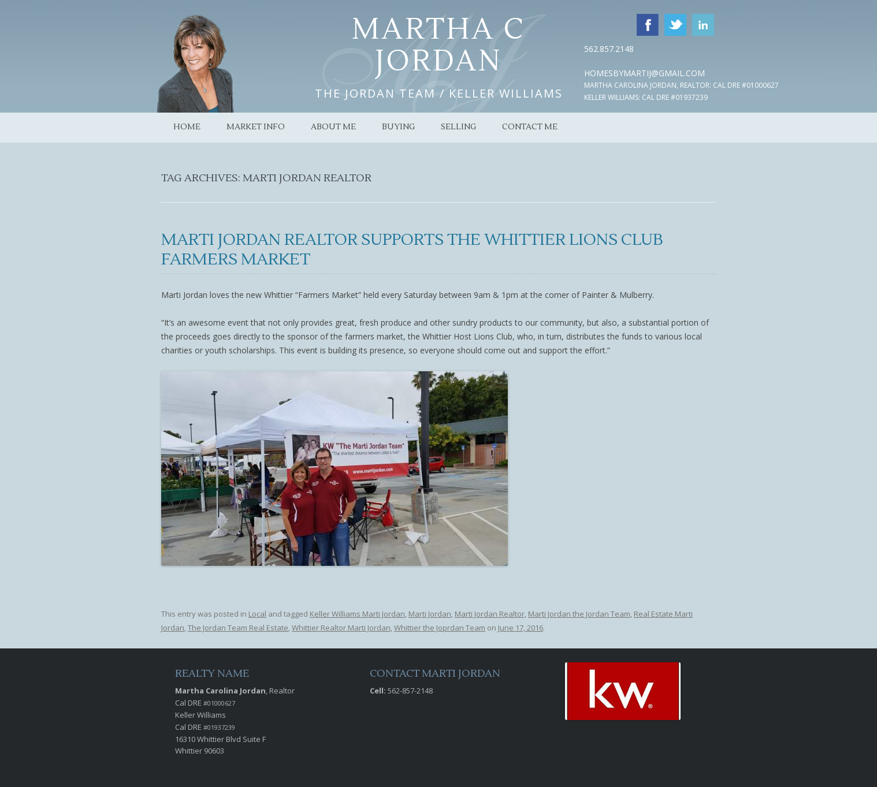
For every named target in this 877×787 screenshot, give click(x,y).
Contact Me (530, 127)
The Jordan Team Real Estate (238, 627)
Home (186, 127)
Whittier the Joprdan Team (439, 627)
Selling (458, 127)
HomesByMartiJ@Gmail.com (644, 73)
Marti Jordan (429, 614)
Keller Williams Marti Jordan (357, 614)
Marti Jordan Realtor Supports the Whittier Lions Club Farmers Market (412, 249)
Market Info (255, 127)
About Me (333, 127)
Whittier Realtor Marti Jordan (341, 627)
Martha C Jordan (439, 45)
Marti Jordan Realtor (490, 614)
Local (257, 614)
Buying (398, 127)
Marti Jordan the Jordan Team (579, 614)
